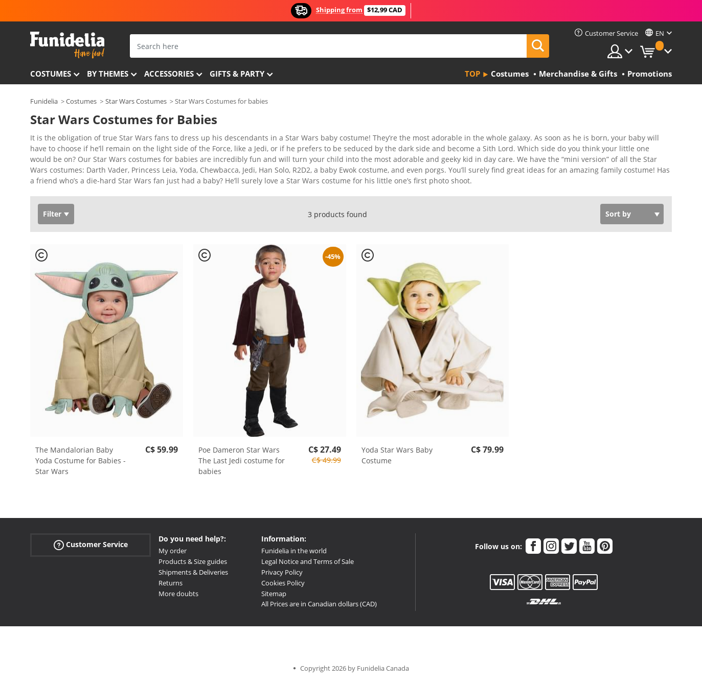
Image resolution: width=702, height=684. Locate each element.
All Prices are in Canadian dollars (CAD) (319, 603)
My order (172, 550)
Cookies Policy (283, 582)
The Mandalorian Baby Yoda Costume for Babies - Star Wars (80, 460)
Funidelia (44, 101)
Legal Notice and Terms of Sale (307, 561)
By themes (107, 73)
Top (472, 73)
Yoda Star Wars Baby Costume (397, 455)
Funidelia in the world (294, 550)
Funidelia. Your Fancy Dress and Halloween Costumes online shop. (67, 45)
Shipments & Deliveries (193, 572)
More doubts (178, 593)
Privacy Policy (282, 572)
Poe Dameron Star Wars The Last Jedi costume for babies (241, 460)
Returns (170, 582)
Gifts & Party (237, 73)
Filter (52, 214)
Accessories (169, 73)
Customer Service (91, 544)
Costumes (50, 73)
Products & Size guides (192, 561)
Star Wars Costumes (136, 101)
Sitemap (273, 593)
